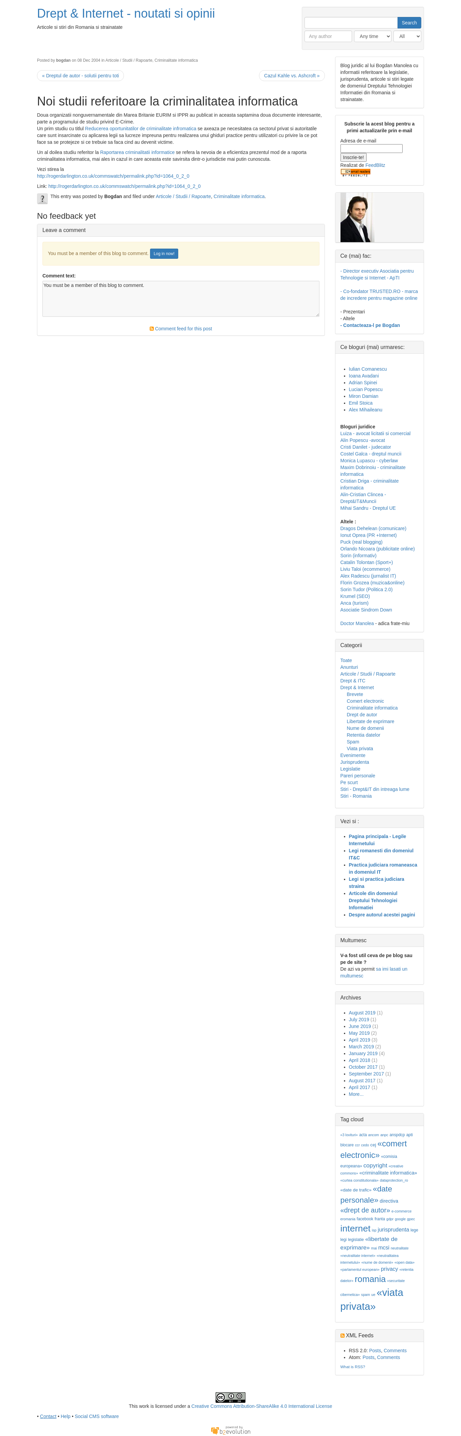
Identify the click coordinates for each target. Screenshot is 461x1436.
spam (365, 1295)
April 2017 (359, 1087)
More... (356, 1094)
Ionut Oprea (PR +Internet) (368, 535)
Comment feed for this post (181, 328)
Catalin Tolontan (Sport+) (366, 562)
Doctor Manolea (357, 623)
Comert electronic (365, 701)
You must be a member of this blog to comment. (180, 299)
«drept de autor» (365, 1210)
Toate (346, 660)
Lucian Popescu (366, 389)
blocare (347, 1145)
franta (379, 1219)
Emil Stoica (361, 403)
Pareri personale (357, 775)
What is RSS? (352, 1366)
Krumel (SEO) (355, 596)
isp (374, 1230)
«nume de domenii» (377, 1262)
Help (66, 1416)
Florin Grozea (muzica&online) (372, 582)
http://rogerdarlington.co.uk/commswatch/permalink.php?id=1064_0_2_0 (113, 176)
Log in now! (164, 253)
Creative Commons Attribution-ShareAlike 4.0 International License (261, 1406)
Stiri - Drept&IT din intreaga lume (375, 789)
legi (343, 1239)
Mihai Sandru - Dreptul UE (368, 508)
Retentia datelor (364, 735)
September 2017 (366, 1073)
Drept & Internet (357, 687)
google (400, 1219)
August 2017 (362, 1080)
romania (370, 1279)
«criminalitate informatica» (388, 1173)
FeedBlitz (375, 165)
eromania (347, 1219)
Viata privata (360, 748)
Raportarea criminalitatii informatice (138, 152)
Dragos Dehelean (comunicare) (373, 528)
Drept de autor (362, 714)
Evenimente (353, 755)
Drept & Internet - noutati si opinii (126, 13)
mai (374, 1248)
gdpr (389, 1219)
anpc (384, 1135)
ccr (357, 1145)
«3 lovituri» (349, 1135)
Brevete (355, 694)
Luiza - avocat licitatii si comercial (375, 433)
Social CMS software (97, 1416)
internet (355, 1228)
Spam (353, 741)
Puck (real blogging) (361, 542)
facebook (365, 1219)
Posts (375, 1350)
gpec (411, 1219)
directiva (389, 1201)
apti (409, 1134)
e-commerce (401, 1211)
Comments (395, 1350)
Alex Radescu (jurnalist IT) (368, 576)
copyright (375, 1165)
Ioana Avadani (364, 376)
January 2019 (363, 1053)
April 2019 (359, 1040)
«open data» (404, 1262)
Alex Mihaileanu (366, 409)
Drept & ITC (353, 680)
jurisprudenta (393, 1230)
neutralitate (400, 1248)
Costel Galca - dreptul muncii (371, 454)
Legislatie (350, 769)
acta (363, 1134)
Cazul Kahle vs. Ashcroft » (291, 75)
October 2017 (363, 1067)
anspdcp (397, 1134)
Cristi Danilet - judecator (365, 447)
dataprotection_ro (394, 1180)
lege (414, 1230)
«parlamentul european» (360, 1269)
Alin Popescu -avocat (362, 440)
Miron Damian (364, 396)
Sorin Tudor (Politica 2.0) (366, 589)
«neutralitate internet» (357, 1256)
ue (373, 1295)
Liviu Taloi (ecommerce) (365, 569)
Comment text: (59, 275)
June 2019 (360, 1026)
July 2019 (359, 1019)
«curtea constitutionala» (359, 1180)
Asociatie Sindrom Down (366, 610)
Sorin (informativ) (358, 555)
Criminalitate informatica (176, 60)
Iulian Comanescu (368, 369)
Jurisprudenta (354, 762)
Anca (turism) (354, 603)
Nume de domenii (365, 728)
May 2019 (359, 1033)
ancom (373, 1135)
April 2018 (359, 1060)
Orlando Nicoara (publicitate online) (377, 548)
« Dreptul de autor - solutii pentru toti (80, 75)
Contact (48, 1416)
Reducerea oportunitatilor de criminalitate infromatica (141, 128)
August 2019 (362, 1012)
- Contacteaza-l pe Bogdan (370, 325)
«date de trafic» (356, 1189)
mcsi (383, 1247)
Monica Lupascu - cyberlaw (369, 460)
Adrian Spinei (363, 382)
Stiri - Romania (356, 796)
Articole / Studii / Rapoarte (129, 60)
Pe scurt (349, 782)
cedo (365, 1145)
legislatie (356, 1239)
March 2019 (361, 1046)
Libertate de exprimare (370, 721)
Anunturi (349, 667)
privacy (389, 1269)
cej (373, 1144)
